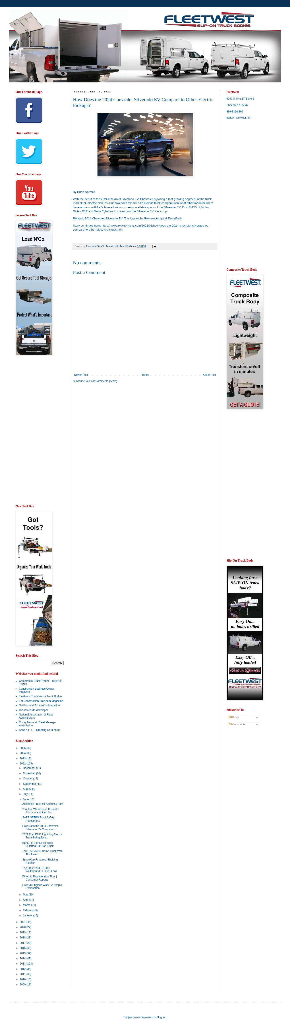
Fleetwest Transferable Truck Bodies (40, 696)
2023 (23, 758)
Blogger (161, 1017)
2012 (23, 969)
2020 (23, 927)
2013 (23, 963)
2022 (23, 763)
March (27, 905)
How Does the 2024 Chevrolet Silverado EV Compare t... (40, 827)
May (26, 894)
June (26, 799)
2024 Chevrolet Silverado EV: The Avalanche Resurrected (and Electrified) (133, 218)
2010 (23, 979)
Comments (237, 724)
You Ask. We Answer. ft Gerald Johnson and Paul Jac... (40, 811)
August (27, 789)
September (30, 783)
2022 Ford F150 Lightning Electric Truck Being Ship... (42, 836)
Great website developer (33, 710)
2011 (23, 974)
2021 (23, 922)
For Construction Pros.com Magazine (41, 701)
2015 (23, 953)
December (29, 768)
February (28, 910)
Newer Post (81, 374)
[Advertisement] (110, 421)
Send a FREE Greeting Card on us (39, 730)
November (29, 773)
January (28, 915)
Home (145, 374)
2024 (23, 753)
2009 (23, 984)
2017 (23, 942)
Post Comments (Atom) (103, 381)
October (28, 778)
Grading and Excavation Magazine (39, 705)
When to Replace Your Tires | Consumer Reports (39, 878)
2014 (23, 958)
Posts (234, 717)
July (26, 794)
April (26, 899)
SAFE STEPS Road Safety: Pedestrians (38, 819)
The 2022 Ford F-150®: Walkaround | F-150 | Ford (39, 870)
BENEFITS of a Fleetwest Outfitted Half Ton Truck (38, 844)
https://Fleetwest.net (238, 117)
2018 (23, 937)
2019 (23, 932)
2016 (23, 948)
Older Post (209, 374)
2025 (23, 748)
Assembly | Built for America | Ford (42, 803)
